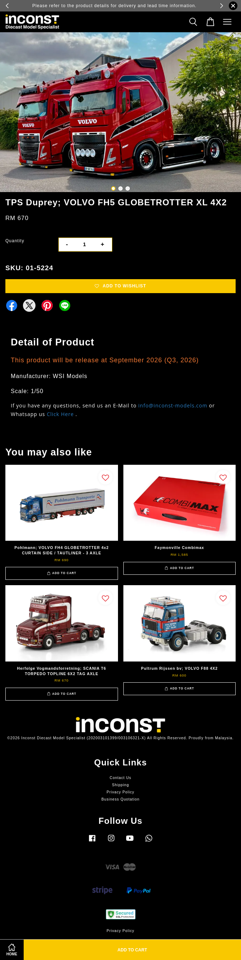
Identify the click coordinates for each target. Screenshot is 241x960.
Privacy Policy (120, 792)
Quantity (14, 240)
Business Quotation (120, 799)
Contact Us (120, 778)
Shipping (120, 785)
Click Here (60, 414)
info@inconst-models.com (173, 405)
